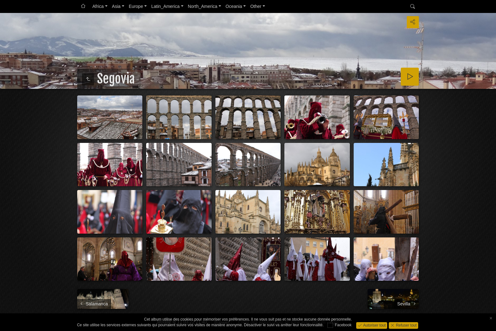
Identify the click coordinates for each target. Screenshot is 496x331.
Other (255, 6)
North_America (202, 6)
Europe (136, 6)
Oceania (234, 6)
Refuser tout (406, 325)
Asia (116, 6)
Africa (98, 6)
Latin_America (165, 6)
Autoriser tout (374, 325)
